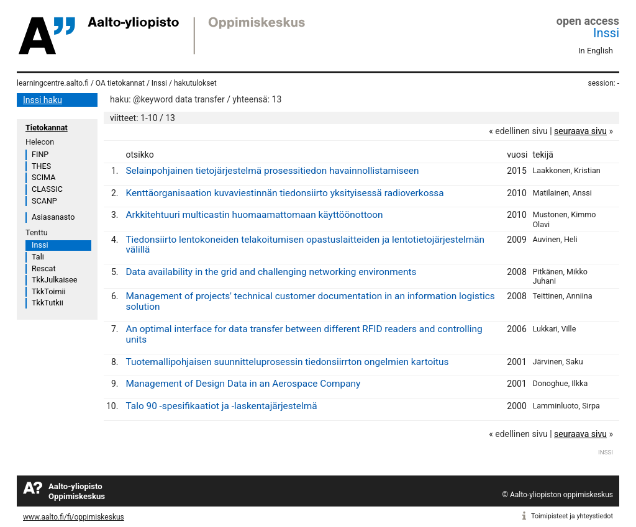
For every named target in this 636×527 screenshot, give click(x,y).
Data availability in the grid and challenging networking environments (270, 271)
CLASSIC (47, 189)
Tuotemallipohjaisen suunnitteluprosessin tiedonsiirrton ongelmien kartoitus (286, 361)
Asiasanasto (53, 217)
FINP (40, 154)
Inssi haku (42, 100)
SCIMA (43, 177)
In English (595, 50)
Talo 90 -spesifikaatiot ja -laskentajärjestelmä (221, 406)
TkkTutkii (47, 302)
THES (41, 166)
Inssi (606, 32)
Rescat (44, 268)
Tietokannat (46, 127)
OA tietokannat (120, 83)
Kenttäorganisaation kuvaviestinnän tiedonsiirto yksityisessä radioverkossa (284, 193)
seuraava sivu (580, 131)
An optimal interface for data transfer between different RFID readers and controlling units (303, 334)
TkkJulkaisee (54, 279)
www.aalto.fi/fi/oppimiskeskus (73, 517)
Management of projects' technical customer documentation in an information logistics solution (309, 301)
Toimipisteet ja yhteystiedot (572, 516)
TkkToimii (49, 291)
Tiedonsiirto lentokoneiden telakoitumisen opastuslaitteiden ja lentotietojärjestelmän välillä (304, 245)
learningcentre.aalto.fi (53, 83)
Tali (38, 256)
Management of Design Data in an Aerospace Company (242, 383)
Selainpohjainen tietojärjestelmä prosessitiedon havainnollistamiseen (272, 170)
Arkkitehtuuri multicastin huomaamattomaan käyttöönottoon (254, 214)
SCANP (44, 200)
